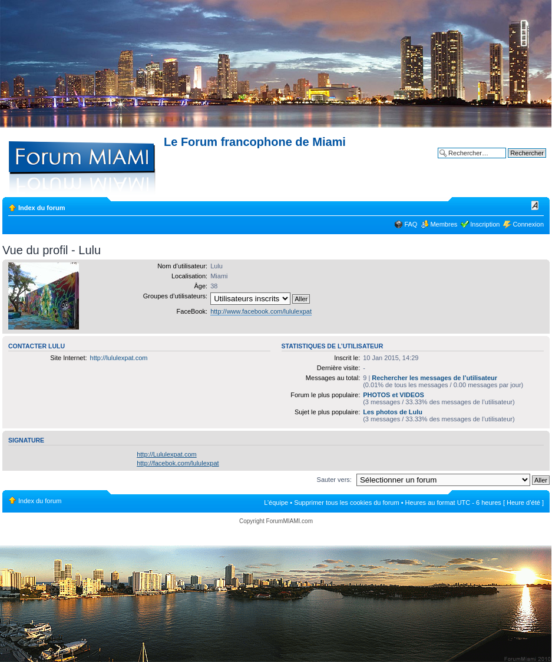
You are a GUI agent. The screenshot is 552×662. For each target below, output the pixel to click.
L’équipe (276, 502)
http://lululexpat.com (119, 357)
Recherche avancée (517, 161)
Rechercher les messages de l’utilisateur (434, 377)
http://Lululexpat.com (167, 454)
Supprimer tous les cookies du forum (346, 502)
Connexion (528, 224)
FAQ (410, 224)
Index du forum (41, 207)
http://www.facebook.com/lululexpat (261, 311)
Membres (443, 224)
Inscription (485, 224)
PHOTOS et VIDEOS (393, 394)
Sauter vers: (334, 479)
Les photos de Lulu (392, 411)
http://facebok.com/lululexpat (178, 463)
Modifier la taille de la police (535, 205)
